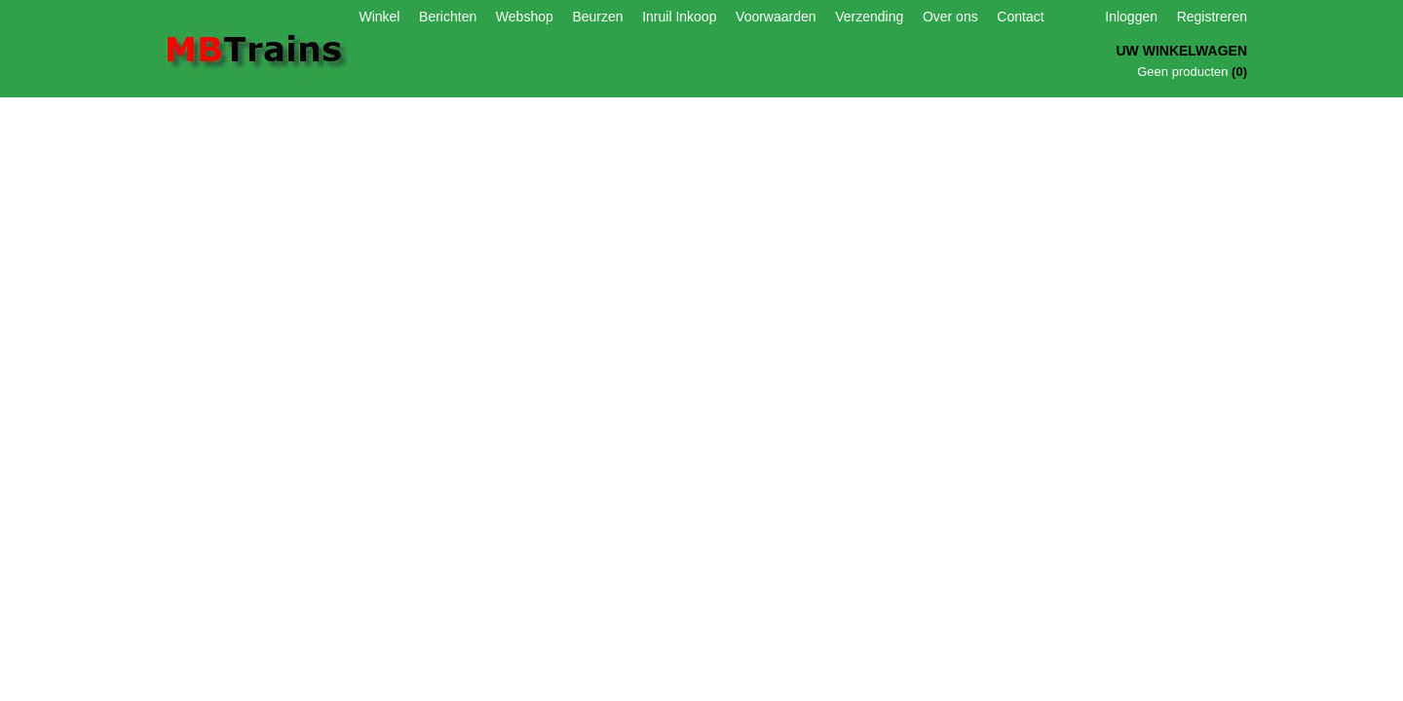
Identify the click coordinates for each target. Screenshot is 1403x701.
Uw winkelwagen (1181, 50)
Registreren (1212, 16)
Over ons (950, 16)
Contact (1020, 16)
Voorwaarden (776, 16)
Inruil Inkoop (679, 16)
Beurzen (597, 16)
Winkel (379, 16)
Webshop (524, 16)
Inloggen (1131, 16)
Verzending (869, 16)
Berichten (447, 16)
